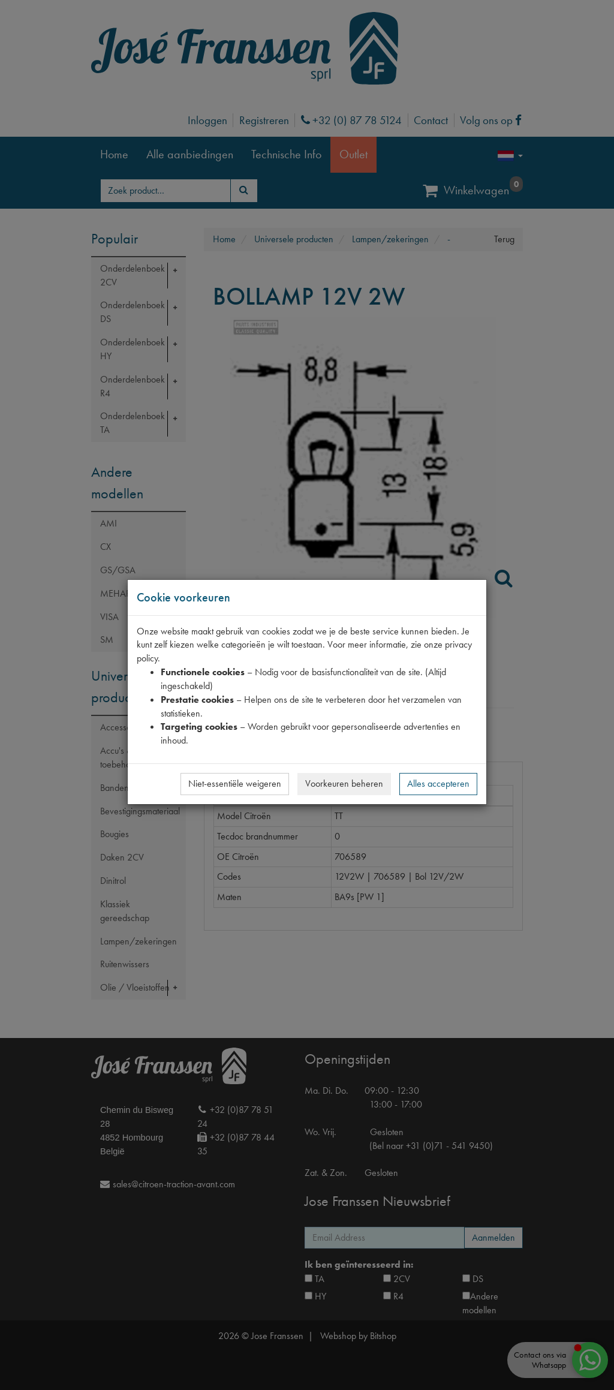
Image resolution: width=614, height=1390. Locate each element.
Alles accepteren (438, 783)
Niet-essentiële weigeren (234, 783)
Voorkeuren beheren (344, 783)
